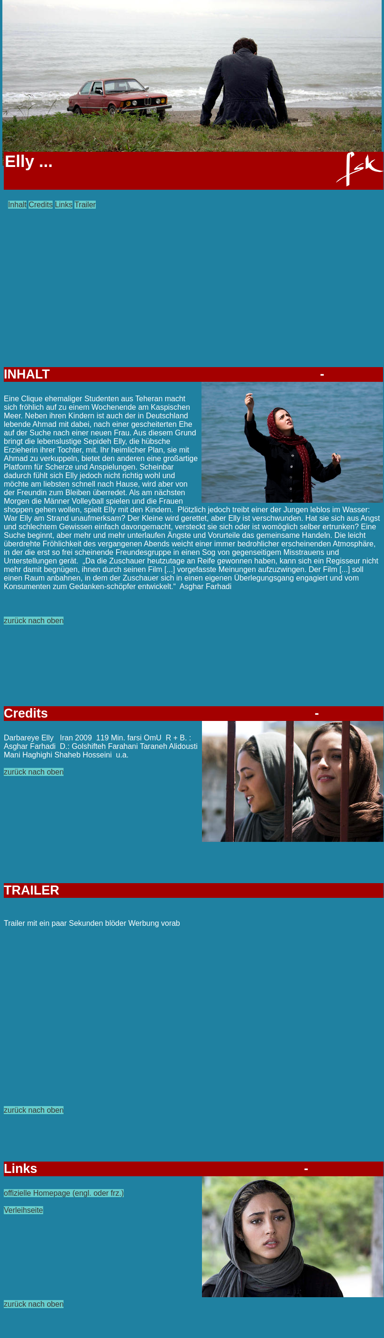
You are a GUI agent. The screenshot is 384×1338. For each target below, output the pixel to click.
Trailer (85, 205)
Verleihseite (23, 1210)
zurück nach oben (34, 621)
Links (64, 205)
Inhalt (17, 205)
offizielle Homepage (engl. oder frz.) (64, 1193)
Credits (40, 205)
